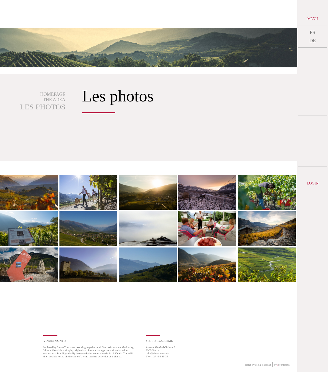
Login (313, 183)
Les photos (42, 106)
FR (312, 32)
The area (54, 99)
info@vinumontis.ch (157, 353)
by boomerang (282, 364)
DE (312, 40)
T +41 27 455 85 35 (157, 356)
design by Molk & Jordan (258, 364)
